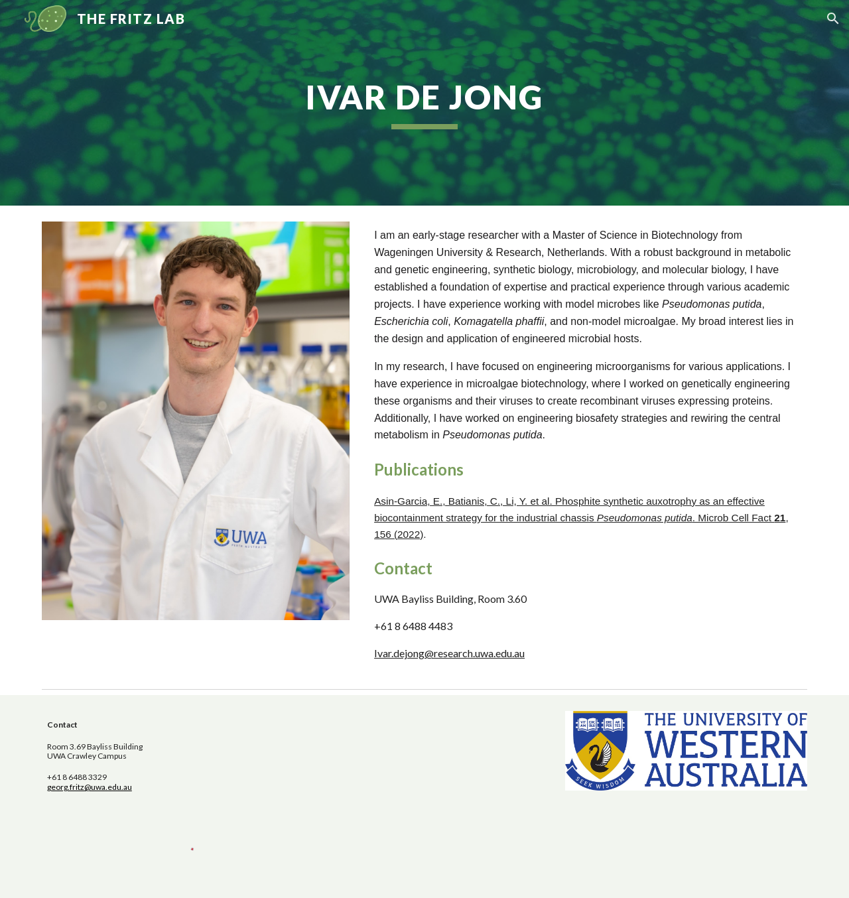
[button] (833, 18)
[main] (424, 103)
